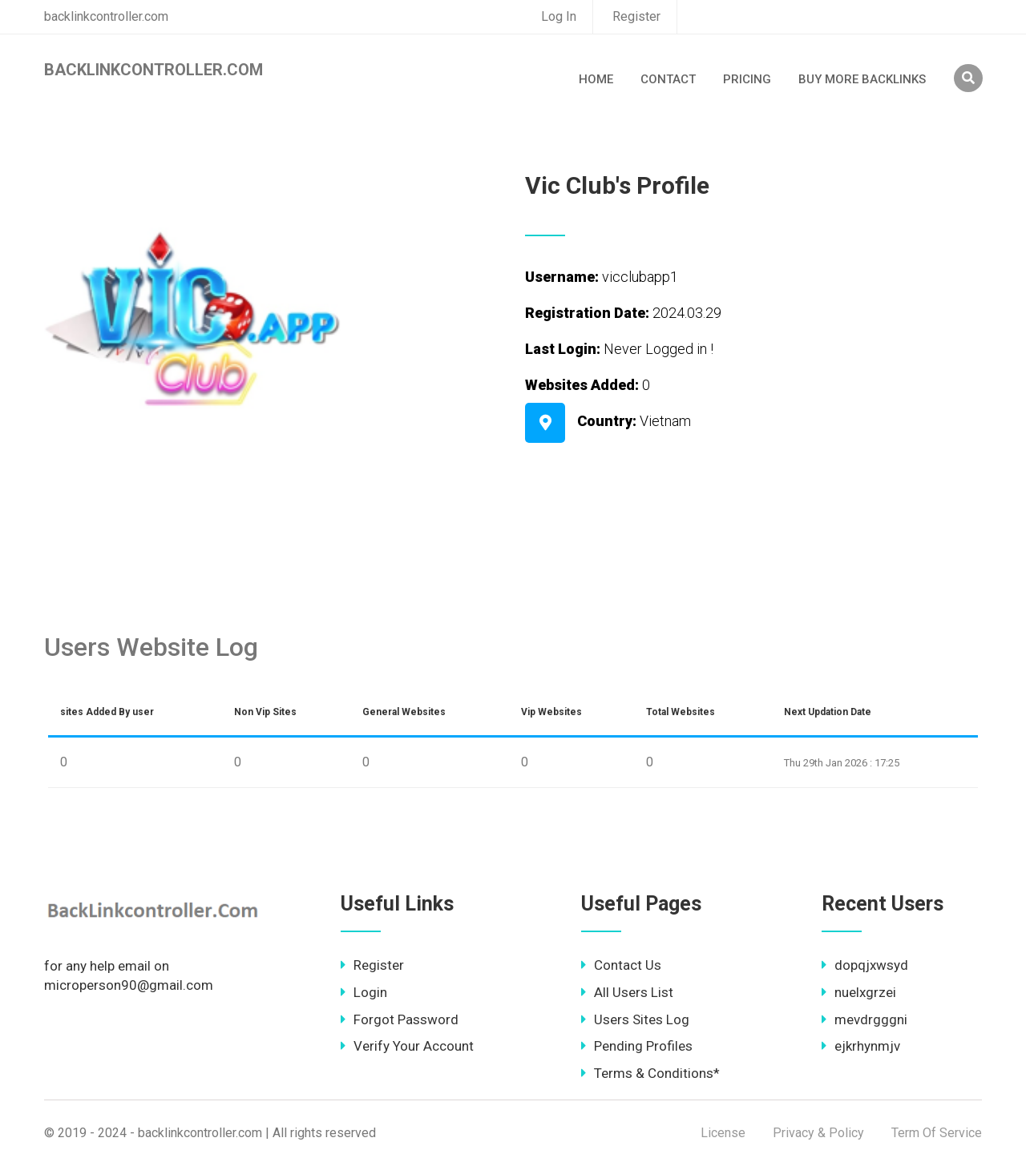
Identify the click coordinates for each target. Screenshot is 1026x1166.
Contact (668, 79)
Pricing (747, 79)
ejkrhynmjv (861, 1046)
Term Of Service (936, 1132)
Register (636, 16)
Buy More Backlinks (862, 79)
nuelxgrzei (859, 992)
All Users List (627, 992)
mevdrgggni (864, 1019)
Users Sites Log (635, 1019)
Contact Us (621, 965)
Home (596, 79)
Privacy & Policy (818, 1132)
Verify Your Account (407, 1046)
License (723, 1132)
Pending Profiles (637, 1046)
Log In (558, 16)
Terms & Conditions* (650, 1073)
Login (364, 992)
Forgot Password (399, 1019)
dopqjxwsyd (865, 965)
